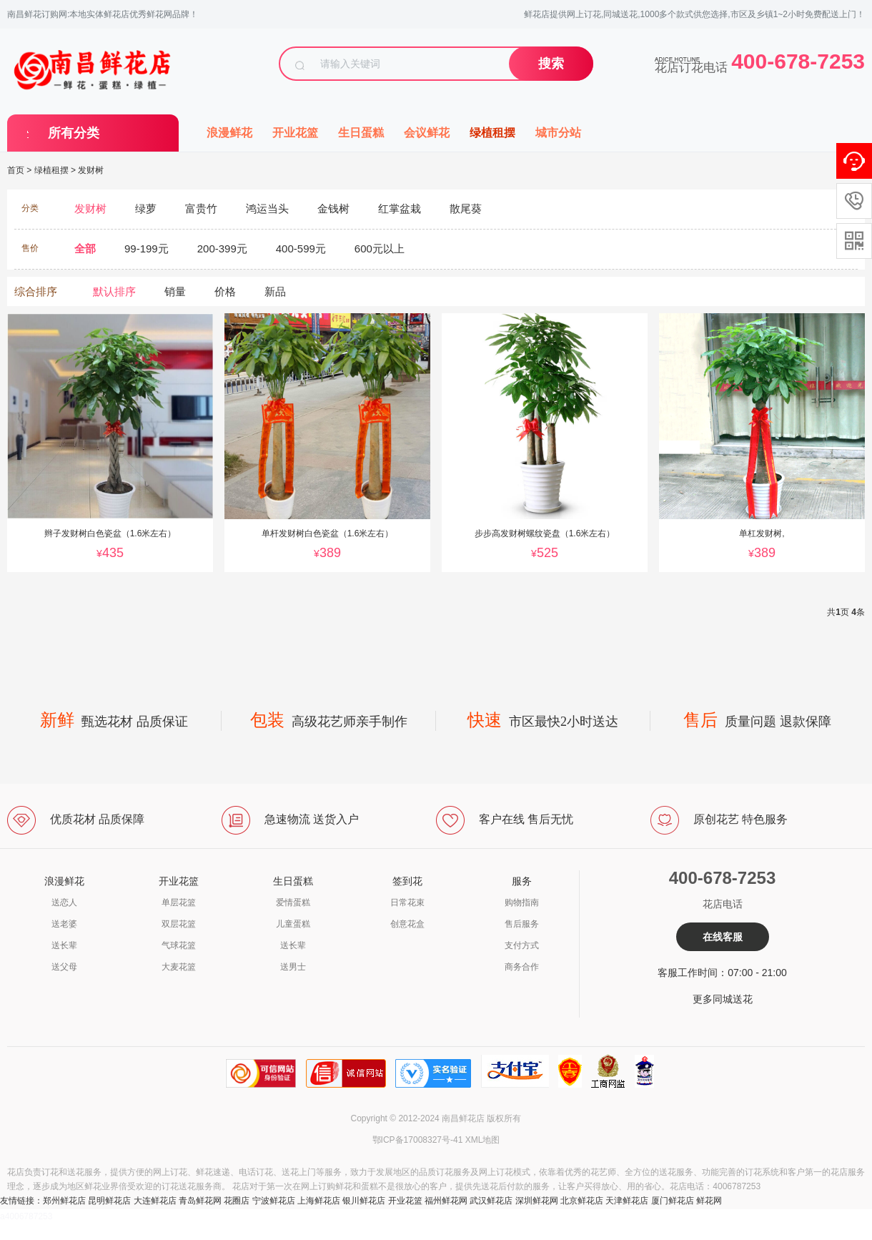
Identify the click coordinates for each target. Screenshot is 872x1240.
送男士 (293, 967)
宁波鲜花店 (273, 1201)
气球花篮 (179, 945)
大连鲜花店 (155, 1201)
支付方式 (522, 945)
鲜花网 (709, 1201)
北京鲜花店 (581, 1201)
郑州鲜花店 (64, 1201)
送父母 (64, 967)
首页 (15, 170)
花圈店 (236, 1201)
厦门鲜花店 (672, 1201)
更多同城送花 (723, 999)
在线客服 (723, 937)
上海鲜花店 (318, 1201)
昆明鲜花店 (109, 1201)
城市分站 (558, 133)
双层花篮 (179, 924)
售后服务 (522, 924)
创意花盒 (407, 924)
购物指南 (522, 902)
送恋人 (64, 902)
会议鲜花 (427, 133)
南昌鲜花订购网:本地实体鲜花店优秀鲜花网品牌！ (102, 14)
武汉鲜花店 (491, 1201)
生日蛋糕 (361, 133)
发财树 (91, 170)
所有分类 (73, 133)
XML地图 (482, 1140)
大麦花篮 (179, 967)
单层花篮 (179, 902)
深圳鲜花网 (536, 1201)
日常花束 (407, 902)
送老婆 (64, 924)
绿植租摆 (492, 133)
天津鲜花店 (626, 1201)
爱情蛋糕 (293, 902)
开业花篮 (295, 133)
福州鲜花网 (446, 1201)
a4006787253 (26, 1216)
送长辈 (64, 945)
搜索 (551, 63)
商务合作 (522, 967)
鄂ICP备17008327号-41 (417, 1140)
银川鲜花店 (363, 1201)
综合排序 (35, 291)
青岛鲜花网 (200, 1201)
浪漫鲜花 (229, 133)
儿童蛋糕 (293, 924)
